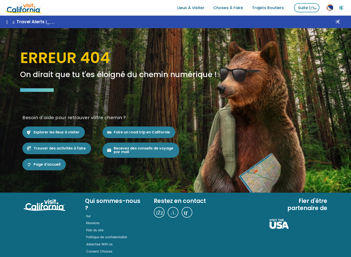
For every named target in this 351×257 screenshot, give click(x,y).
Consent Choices (99, 251)
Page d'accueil (47, 164)
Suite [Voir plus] (307, 7)
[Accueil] (23, 8)
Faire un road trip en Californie (142, 132)
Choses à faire (228, 8)
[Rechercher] (341, 8)
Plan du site (95, 230)
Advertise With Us (99, 244)
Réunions (93, 223)
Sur (88, 216)
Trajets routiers (268, 8)
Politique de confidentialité (106, 237)
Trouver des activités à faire (60, 148)
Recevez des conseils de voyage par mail (143, 150)
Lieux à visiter (190, 8)
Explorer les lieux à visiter (56, 132)
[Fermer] (342, 21)
